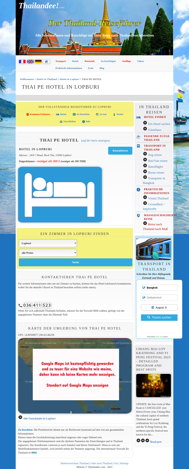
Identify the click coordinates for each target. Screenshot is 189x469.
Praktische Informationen (69, 68)
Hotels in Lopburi (69, 79)
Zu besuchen (81, 114)
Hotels (75, 61)
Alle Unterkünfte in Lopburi (39, 418)
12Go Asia (159, 337)
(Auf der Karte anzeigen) (95, 140)
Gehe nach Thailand (101, 463)
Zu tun (101, 114)
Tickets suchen (159, 317)
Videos (140, 61)
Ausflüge (126, 61)
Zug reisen (155, 155)
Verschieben (67, 121)
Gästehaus (154, 130)
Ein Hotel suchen (159, 124)
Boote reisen (156, 172)
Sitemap (124, 463)
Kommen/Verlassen (38, 114)
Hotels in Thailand (47, 79)
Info (86, 121)
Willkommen (27, 79)
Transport (61, 61)
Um (116, 463)
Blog (101, 68)
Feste (90, 68)
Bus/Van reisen (157, 161)
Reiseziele (90, 61)
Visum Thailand (158, 198)
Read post (155, 441)
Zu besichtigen (108, 61)
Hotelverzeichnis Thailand (75, 463)
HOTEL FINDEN (155, 117)
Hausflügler (155, 166)
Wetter (118, 114)
